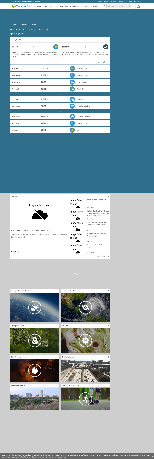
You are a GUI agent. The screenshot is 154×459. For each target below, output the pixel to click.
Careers (129, 2)
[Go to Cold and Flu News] (85, 338)
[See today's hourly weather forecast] (60, 61)
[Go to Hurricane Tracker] (85, 305)
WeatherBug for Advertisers (31, 2)
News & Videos (65, 6)
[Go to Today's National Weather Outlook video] (34, 305)
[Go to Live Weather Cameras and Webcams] (34, 397)
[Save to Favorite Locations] (104, 6)
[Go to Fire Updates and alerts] (34, 368)
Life (57, 6)
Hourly (24, 24)
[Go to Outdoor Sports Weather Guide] (85, 397)
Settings (137, 2)
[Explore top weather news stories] (60, 196)
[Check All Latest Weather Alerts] (138, 6)
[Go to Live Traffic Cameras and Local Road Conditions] (85, 368)
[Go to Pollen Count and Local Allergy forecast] (34, 338)
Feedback (121, 2)
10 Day (33, 24)
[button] (152, 456)
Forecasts (38, 6)
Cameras (75, 6)
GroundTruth (16, 2)
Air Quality (84, 6)
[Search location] (118, 6)
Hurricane (93, 6)
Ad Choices (62, 457)
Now (15, 24)
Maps (46, 6)
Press (106, 2)
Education (113, 2)
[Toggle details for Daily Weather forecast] (60, 39)
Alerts (52, 6)
